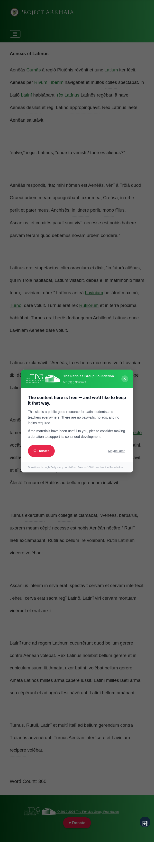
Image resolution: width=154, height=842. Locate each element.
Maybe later (116, 451)
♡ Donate (41, 451)
